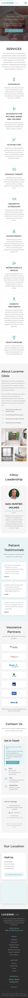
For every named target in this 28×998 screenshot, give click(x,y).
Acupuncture (14, 942)
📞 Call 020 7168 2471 (14, 30)
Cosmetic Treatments (14, 952)
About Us (14, 963)
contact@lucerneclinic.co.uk (16, 781)
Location (14, 971)
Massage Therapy (14, 944)
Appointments (14, 966)
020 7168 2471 (12, 772)
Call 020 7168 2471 (13, 764)
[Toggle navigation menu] (26, 3)
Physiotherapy (14, 947)
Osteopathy (14, 939)
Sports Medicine (14, 955)
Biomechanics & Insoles (14, 950)
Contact (14, 968)
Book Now (14, 987)
